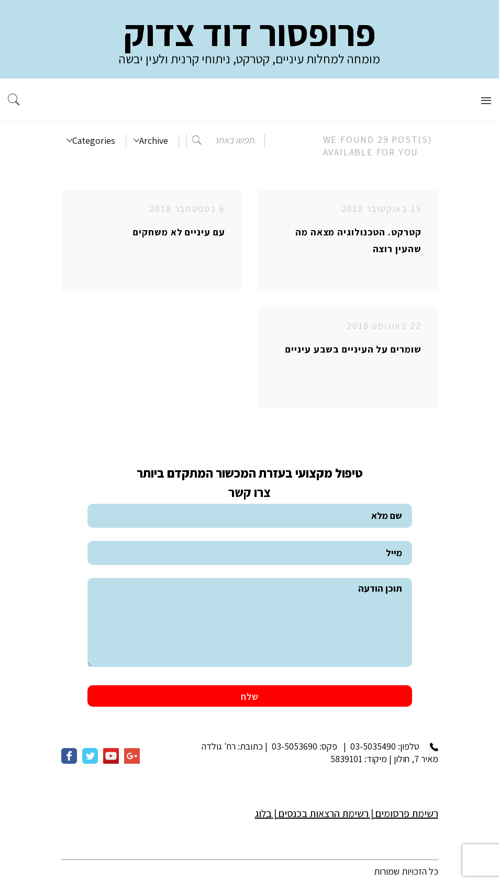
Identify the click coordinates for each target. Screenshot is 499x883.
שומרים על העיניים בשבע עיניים (353, 349)
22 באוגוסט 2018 (384, 326)
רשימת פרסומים (406, 813)
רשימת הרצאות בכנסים (324, 813)
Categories (90, 140)
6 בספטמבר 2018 (187, 208)
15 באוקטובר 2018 (381, 208)
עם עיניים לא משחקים (179, 232)
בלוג (263, 813)
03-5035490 (373, 746)
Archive (151, 140)
